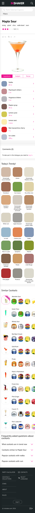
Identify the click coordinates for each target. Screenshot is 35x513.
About (4, 489)
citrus (14, 25)
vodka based (20, 25)
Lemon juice (20, 114)
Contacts (22, 472)
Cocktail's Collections (6, 478)
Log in (18, 502)
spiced (9, 25)
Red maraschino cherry (20, 129)
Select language (23, 478)
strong (4, 25)
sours (27, 25)
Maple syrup (20, 106)
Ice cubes (20, 137)
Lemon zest (20, 121)
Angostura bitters (20, 98)
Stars (4, 484)
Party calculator (8, 472)
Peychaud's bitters (20, 91)
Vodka (20, 83)
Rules (4, 495)
